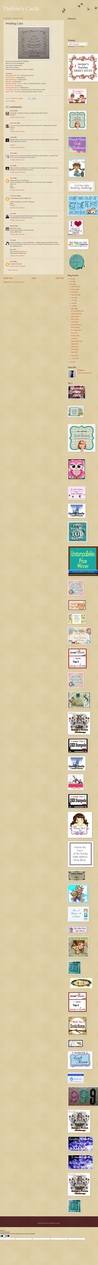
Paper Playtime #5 (11, 79)
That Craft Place (10, 77)
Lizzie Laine (13, 195)
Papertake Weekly (11, 83)
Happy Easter (75, 344)
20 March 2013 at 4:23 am (17, 234)
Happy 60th (74, 352)
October (73, 292)
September (74, 295)
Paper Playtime (32, 244)
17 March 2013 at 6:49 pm (17, 190)
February (74, 355)
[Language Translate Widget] (78, 44)
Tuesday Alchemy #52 (12, 87)
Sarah (12, 153)
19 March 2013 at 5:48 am (17, 208)
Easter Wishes (75, 316)
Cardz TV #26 (10, 91)
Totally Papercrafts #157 (13, 75)
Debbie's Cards (21, 8)
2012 (71, 362)
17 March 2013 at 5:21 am (17, 160)
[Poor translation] (7, 1236)
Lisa (11, 213)
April (72, 306)
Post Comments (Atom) (18, 282)
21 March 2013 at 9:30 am (17, 255)
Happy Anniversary (76, 313)
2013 (71, 284)
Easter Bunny (75, 346)
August (73, 297)
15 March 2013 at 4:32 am (17, 117)
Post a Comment (13, 270)
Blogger (58, 1223)
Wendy (12, 110)
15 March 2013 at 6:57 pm (17, 147)
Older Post (59, 278)
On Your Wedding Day (77, 311)
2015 (71, 279)
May (72, 303)
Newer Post (8, 278)
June (72, 300)
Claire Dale (13, 123)
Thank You (74, 338)
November (74, 289)
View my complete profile (85, 373)
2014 (71, 281)
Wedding (12, 101)
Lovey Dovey (74, 322)
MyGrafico (9, 81)
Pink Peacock (75, 349)
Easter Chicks (75, 319)
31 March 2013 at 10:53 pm (17, 266)
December (74, 286)
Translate (79, 46)
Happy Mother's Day (76, 341)
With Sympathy (75, 327)
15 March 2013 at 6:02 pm (17, 131)
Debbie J (82, 370)
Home (34, 278)
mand (11, 261)
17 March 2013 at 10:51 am (17, 172)
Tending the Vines (76, 324)
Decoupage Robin (76, 330)
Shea (11, 165)
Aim (11, 240)
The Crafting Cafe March (13, 89)
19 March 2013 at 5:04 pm (17, 220)
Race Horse (74, 333)
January (73, 358)
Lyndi (11, 137)
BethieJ (12, 226)
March (73, 308)
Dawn (11, 178)
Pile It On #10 (10, 85)
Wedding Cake (75, 335)
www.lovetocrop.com (21, 251)
